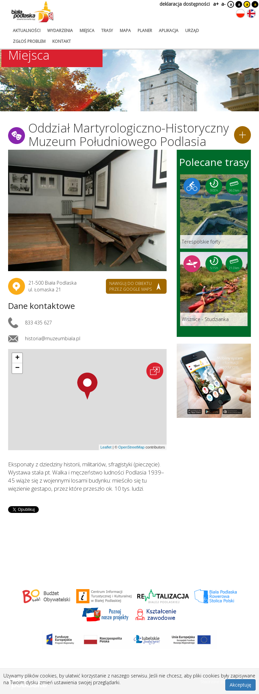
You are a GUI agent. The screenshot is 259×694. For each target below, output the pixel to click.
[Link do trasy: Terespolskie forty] (214, 211)
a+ (215, 4)
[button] (87, 386)
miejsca (87, 30)
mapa (125, 30)
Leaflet (106, 447)
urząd (192, 30)
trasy (107, 30)
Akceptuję (240, 685)
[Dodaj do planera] (242, 135)
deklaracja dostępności (185, 4)
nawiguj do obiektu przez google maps (130, 286)
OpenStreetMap (131, 447)
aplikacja (168, 30)
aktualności (26, 30)
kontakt (61, 41)
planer (145, 30)
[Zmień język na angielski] (251, 13)
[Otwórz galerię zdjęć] (87, 210)
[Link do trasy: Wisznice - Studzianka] (214, 289)
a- (223, 4)
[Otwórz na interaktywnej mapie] (154, 371)
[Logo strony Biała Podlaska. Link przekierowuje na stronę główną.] (32, 12)
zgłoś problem (29, 41)
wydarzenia (60, 30)
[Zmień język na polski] (240, 13)
